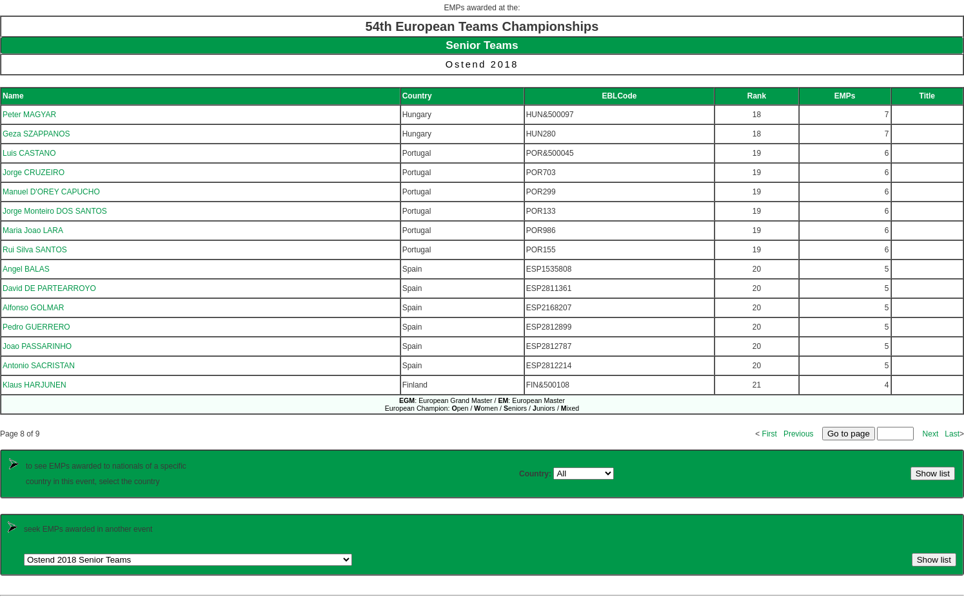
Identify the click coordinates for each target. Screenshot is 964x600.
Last (952, 433)
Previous (798, 433)
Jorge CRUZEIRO (33, 172)
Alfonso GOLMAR (33, 307)
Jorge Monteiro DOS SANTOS (55, 211)
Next (931, 433)
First (769, 433)
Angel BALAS (26, 269)
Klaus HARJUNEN (34, 384)
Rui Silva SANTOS (35, 249)
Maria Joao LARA (33, 230)
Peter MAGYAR (29, 114)
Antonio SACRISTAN (39, 365)
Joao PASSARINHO (37, 346)
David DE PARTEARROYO (49, 288)
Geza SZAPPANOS (36, 133)
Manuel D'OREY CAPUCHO (51, 191)
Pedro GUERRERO (36, 327)
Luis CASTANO (29, 153)
